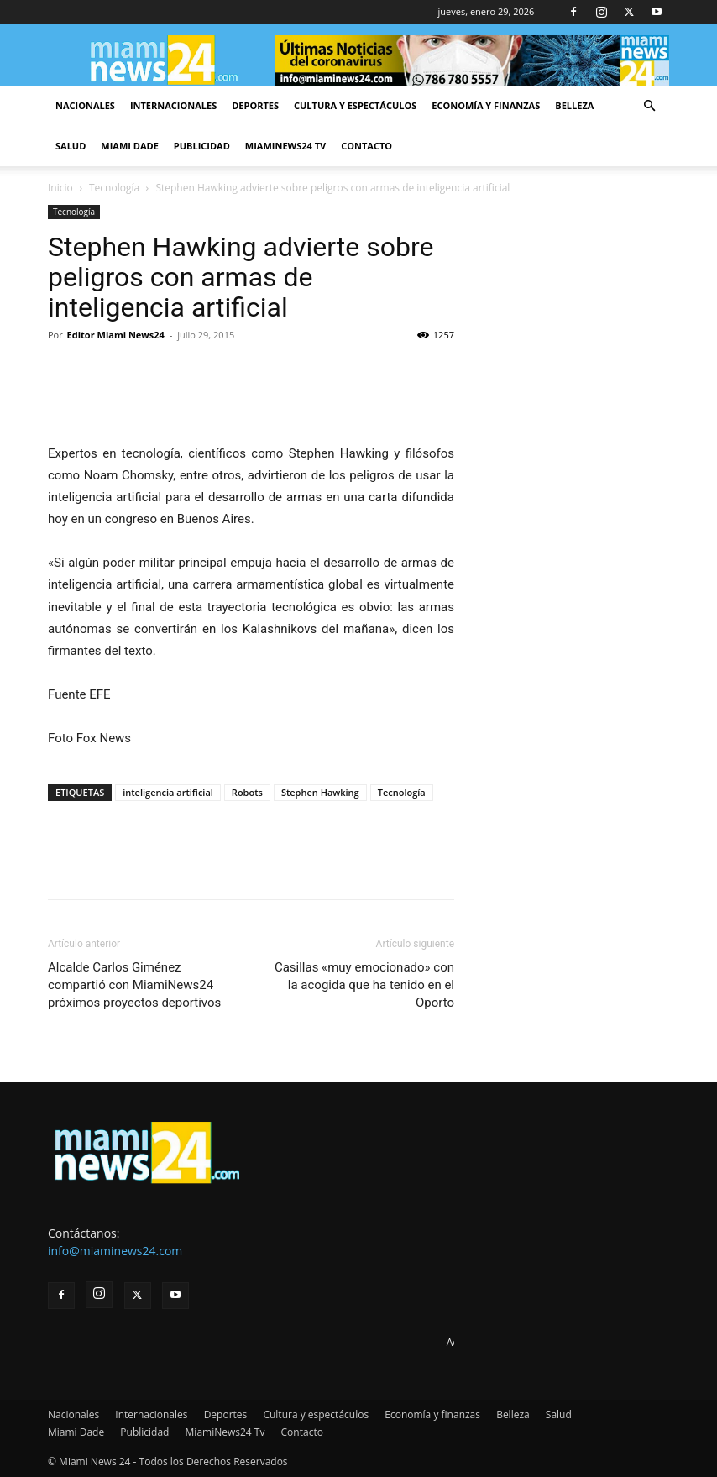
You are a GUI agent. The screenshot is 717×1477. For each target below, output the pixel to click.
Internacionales (173, 105)
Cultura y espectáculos (355, 105)
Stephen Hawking (320, 792)
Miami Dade (130, 145)
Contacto (366, 145)
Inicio (60, 188)
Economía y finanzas (486, 105)
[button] (649, 106)
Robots (247, 792)
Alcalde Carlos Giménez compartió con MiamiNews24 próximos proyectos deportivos (134, 985)
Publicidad (202, 145)
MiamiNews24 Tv (285, 145)
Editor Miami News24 (116, 334)
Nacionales (85, 105)
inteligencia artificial (168, 792)
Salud (70, 145)
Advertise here (481, 1342)
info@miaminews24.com (115, 1251)
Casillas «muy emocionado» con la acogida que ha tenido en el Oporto (364, 985)
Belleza (574, 105)
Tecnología (114, 188)
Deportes (255, 105)
